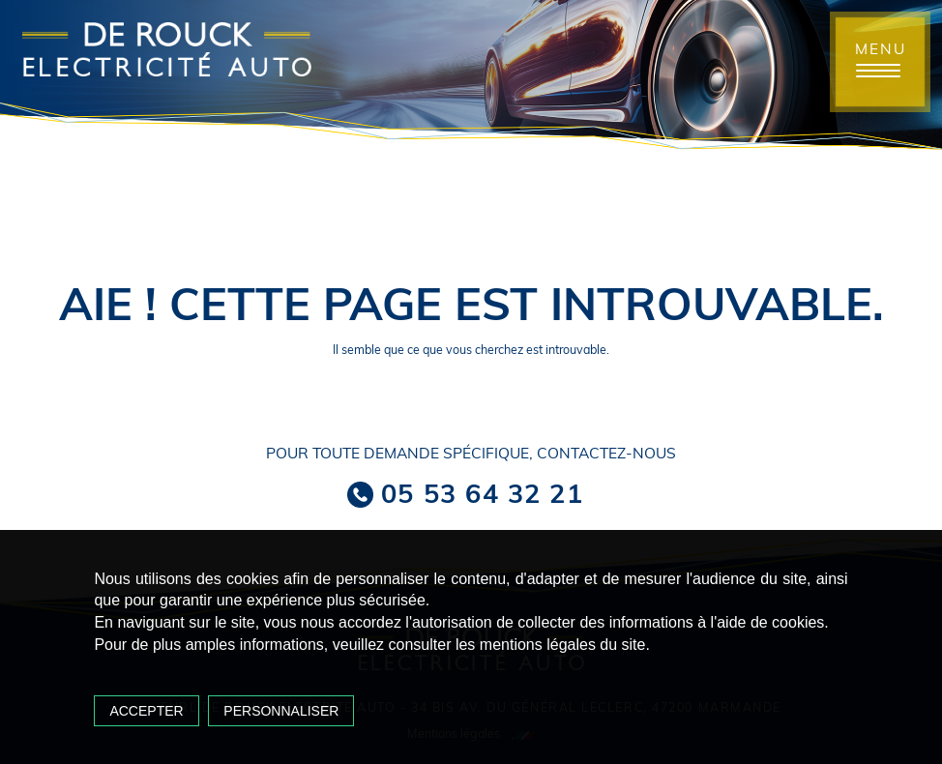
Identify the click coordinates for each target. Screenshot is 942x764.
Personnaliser (281, 711)
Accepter (146, 711)
